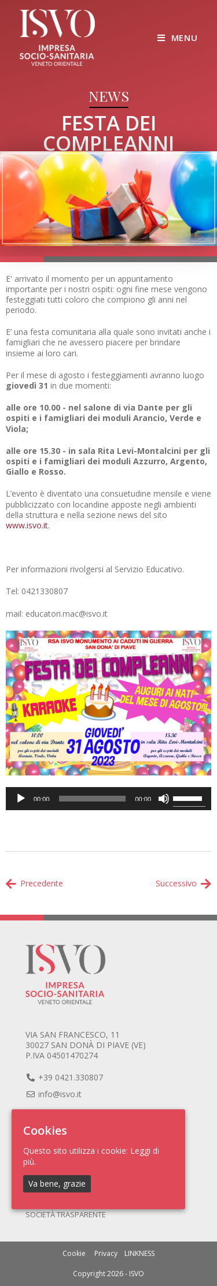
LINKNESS (139, 1253)
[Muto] (164, 798)
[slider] (92, 799)
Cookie (74, 1253)
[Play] (21, 798)
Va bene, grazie (57, 1182)
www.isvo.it (27, 525)
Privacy (105, 1253)
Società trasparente (65, 1214)
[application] (108, 798)
